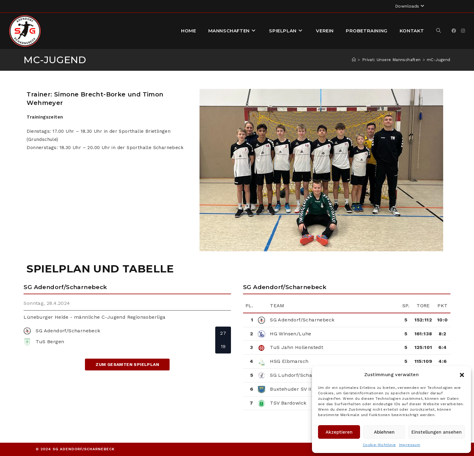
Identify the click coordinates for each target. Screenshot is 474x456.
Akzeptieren (339, 432)
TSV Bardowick (288, 403)
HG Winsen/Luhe (290, 334)
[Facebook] (454, 30)
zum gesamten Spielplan (127, 364)
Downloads (410, 6)
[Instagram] (463, 30)
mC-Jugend (438, 59)
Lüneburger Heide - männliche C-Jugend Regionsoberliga (94, 317)
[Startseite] (354, 59)
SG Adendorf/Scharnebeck (302, 320)
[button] (462, 375)
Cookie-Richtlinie (379, 445)
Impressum (409, 445)
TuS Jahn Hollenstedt (296, 347)
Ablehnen (384, 432)
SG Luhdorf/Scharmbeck (300, 375)
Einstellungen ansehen (436, 432)
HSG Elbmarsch (289, 361)
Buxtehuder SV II (290, 389)
